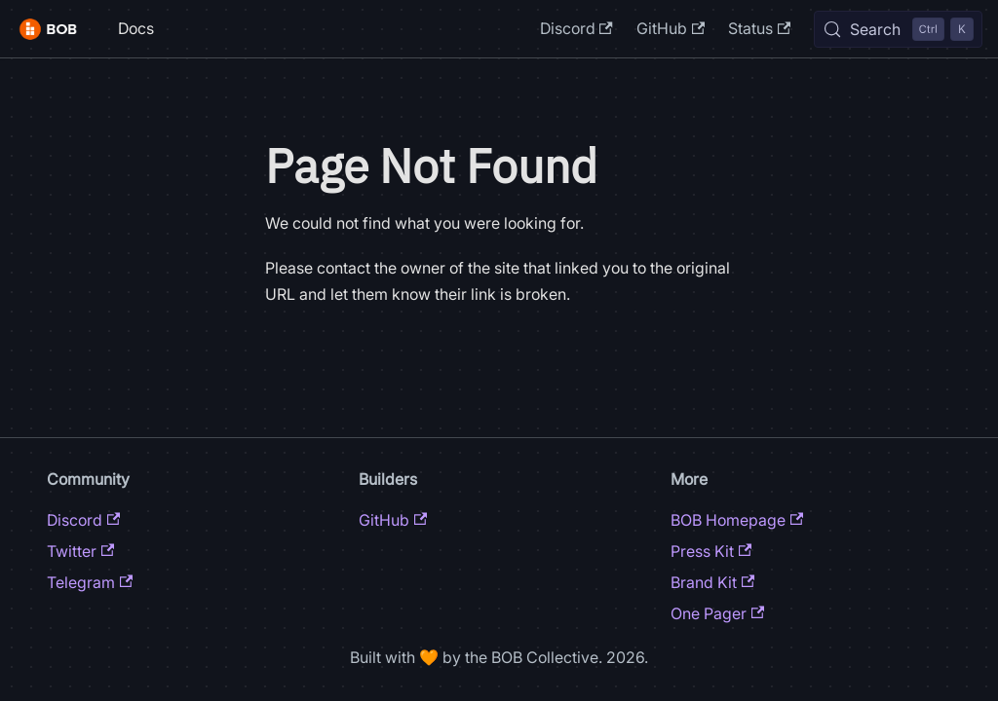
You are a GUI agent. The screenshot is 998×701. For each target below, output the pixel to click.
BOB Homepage (737, 520)
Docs (136, 28)
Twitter (80, 551)
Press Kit (711, 551)
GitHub (670, 28)
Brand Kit (712, 582)
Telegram (90, 582)
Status (759, 28)
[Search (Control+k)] (898, 29)
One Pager (717, 613)
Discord (576, 28)
